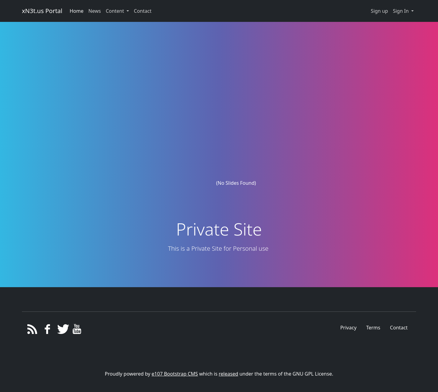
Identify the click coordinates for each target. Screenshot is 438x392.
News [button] (95, 11)
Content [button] (115, 11)
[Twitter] (62, 330)
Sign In (401, 11)
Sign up (379, 11)
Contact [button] (142, 11)
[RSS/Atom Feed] (32, 330)
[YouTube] (77, 330)
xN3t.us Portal (42, 11)
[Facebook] (47, 330)
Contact (399, 327)
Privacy (348, 327)
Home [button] (77, 11)
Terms (373, 327)
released (228, 373)
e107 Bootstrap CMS (174, 373)
